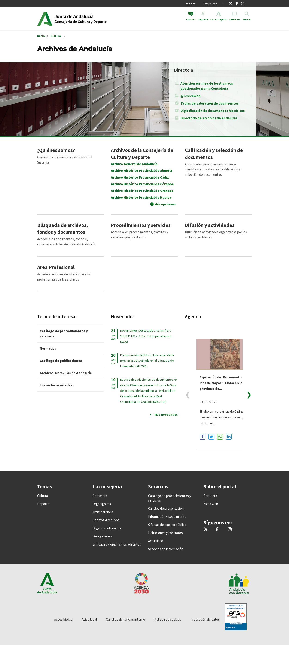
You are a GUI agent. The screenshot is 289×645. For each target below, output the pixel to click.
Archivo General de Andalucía (134, 164)
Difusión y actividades (209, 225)
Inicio (90, 18)
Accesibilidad (63, 619)
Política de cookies (167, 619)
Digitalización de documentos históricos (212, 110)
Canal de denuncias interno (125, 619)
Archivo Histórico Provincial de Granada (142, 190)
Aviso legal (89, 619)
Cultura (56, 36)
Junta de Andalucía (44, 18)
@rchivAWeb (190, 96)
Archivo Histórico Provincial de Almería (141, 170)
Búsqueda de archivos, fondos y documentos (62, 228)
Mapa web (211, 3)
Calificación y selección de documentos (214, 153)
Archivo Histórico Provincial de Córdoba (142, 184)
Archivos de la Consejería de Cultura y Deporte (142, 153)
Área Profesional (56, 267)
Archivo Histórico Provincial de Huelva (141, 197)
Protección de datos (205, 619)
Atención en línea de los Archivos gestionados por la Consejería (206, 86)
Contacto (190, 3)
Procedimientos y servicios (141, 225)
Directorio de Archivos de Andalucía (208, 118)
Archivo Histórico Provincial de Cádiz (140, 177)
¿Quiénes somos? (56, 150)
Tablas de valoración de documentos (209, 103)
